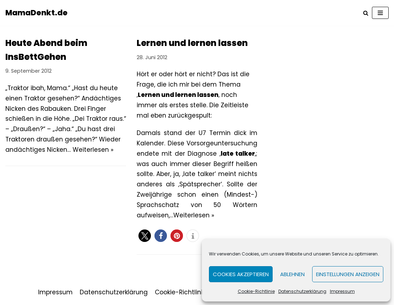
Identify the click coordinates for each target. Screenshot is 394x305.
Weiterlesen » (93, 149)
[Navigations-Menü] (380, 13)
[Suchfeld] (365, 13)
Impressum (342, 291)
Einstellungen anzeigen (347, 274)
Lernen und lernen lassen (192, 43)
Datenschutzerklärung (302, 291)
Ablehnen (292, 274)
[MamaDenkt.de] (36, 12)
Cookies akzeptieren (241, 274)
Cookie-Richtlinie (256, 291)
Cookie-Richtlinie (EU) (188, 292)
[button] (144, 235)
